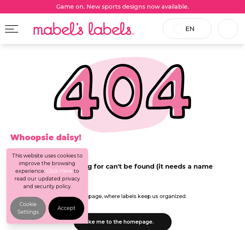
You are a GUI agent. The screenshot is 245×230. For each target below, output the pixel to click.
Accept (66, 208)
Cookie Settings (28, 208)
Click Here (59, 171)
